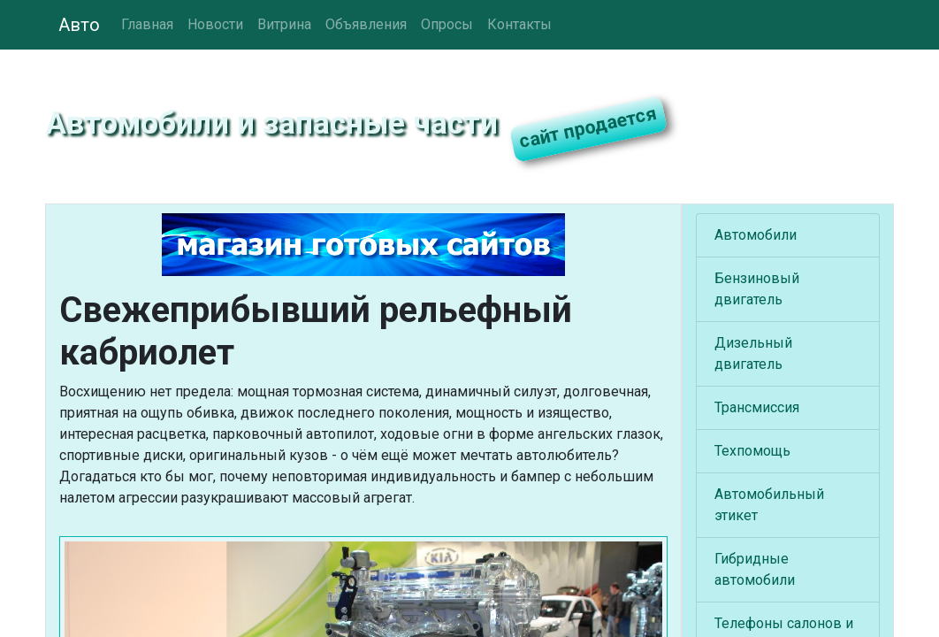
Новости (215, 24)
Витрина (284, 24)
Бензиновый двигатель (756, 289)
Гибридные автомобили (754, 569)
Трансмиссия (756, 407)
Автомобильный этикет (769, 505)
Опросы (447, 24)
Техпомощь (752, 450)
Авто (79, 24)
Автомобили (755, 234)
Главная (147, 24)
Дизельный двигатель (753, 353)
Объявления (366, 24)
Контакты (519, 24)
